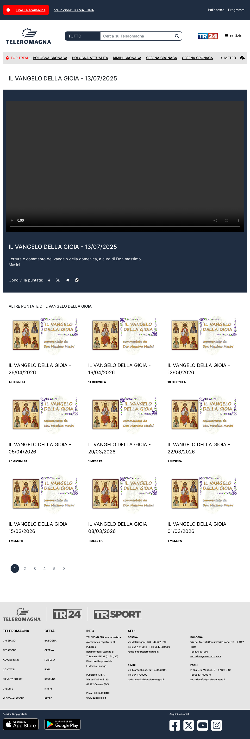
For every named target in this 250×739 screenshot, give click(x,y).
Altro (48, 698)
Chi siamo (9, 640)
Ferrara (49, 659)
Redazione (9, 650)
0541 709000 (139, 674)
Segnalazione (13, 698)
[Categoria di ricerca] (82, 36)
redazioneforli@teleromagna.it (207, 679)
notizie (220, 36)
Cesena (49, 650)
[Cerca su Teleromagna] (136, 36)
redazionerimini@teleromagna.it (146, 679)
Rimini (48, 688)
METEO (232, 58)
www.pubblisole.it (96, 697)
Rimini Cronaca (127, 58)
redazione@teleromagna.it (143, 651)
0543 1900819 (202, 674)
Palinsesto (216, 10)
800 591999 (201, 651)
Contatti (9, 669)
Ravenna (50, 679)
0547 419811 (139, 646)
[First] (64, 568)
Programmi (236, 10)
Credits (8, 688)
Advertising (11, 659)
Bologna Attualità (90, 58)
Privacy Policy (13, 679)
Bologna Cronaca (50, 58)
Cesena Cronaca (161, 58)
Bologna (50, 640)
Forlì (47, 669)
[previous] (15, 568)
